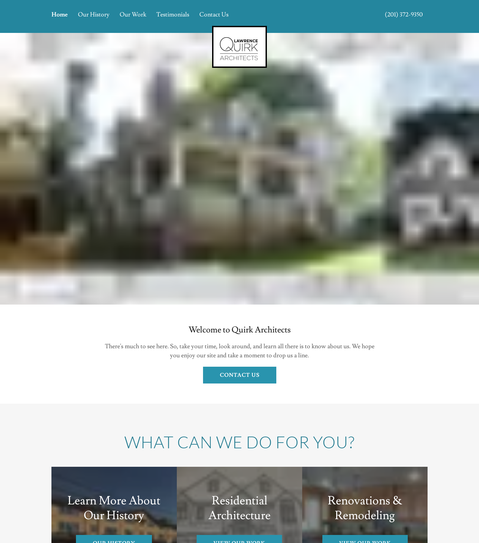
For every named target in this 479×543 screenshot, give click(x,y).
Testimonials (172, 14)
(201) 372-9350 (404, 14)
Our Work (133, 14)
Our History (94, 14)
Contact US (240, 375)
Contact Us (214, 14)
